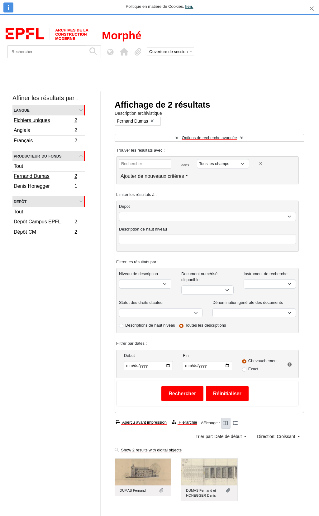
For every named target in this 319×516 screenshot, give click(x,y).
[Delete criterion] (260, 163)
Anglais (45, 131)
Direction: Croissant (276, 436)
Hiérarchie (184, 422)
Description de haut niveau (143, 229)
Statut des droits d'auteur (141, 302)
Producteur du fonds (37, 156)
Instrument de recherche (266, 273)
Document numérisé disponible (199, 276)
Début (129, 355)
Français (45, 141)
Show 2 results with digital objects (148, 450)
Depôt (20, 201)
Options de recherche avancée (209, 137)
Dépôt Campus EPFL (45, 222)
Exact (253, 369)
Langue (22, 110)
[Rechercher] (46, 51)
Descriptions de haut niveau (150, 325)
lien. (189, 6)
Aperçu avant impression (141, 422)
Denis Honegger (45, 187)
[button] (124, 52)
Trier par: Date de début (219, 436)
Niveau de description (138, 273)
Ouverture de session (169, 51)
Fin (185, 355)
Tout (18, 166)
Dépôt (124, 206)
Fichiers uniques (45, 121)
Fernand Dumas (45, 177)
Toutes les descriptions (205, 325)
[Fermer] (312, 8)
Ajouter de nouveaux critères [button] (152, 176)
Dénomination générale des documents (247, 302)
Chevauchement (263, 360)
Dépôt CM (45, 232)
